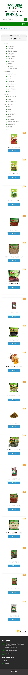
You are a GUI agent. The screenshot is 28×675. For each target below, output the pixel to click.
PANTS (10, 66)
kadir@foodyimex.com (11, 650)
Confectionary (8, 104)
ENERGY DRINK (10, 74)
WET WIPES (10, 46)
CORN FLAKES (10, 124)
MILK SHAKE (10, 81)
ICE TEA (8, 76)
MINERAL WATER (11, 84)
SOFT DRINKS (10, 86)
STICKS (8, 99)
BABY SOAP (9, 58)
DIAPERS (9, 63)
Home (4, 28)
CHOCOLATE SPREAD (12, 121)
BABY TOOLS (10, 61)
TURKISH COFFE (11, 101)
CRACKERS (9, 127)
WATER (8, 91)
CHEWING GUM (10, 114)
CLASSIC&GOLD (11, 96)
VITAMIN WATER (11, 89)
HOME (5, 660)
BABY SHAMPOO (11, 56)
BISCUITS (9, 106)
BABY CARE (9, 48)
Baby (6, 43)
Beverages (7, 71)
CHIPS (8, 116)
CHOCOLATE (10, 119)
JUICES (8, 79)
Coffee (6, 94)
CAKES (8, 109)
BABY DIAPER (12, 69)
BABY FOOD (10, 53)
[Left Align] (25, 19)
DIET (8, 129)
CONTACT (6, 663)
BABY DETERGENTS (11, 51)
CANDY (8, 111)
